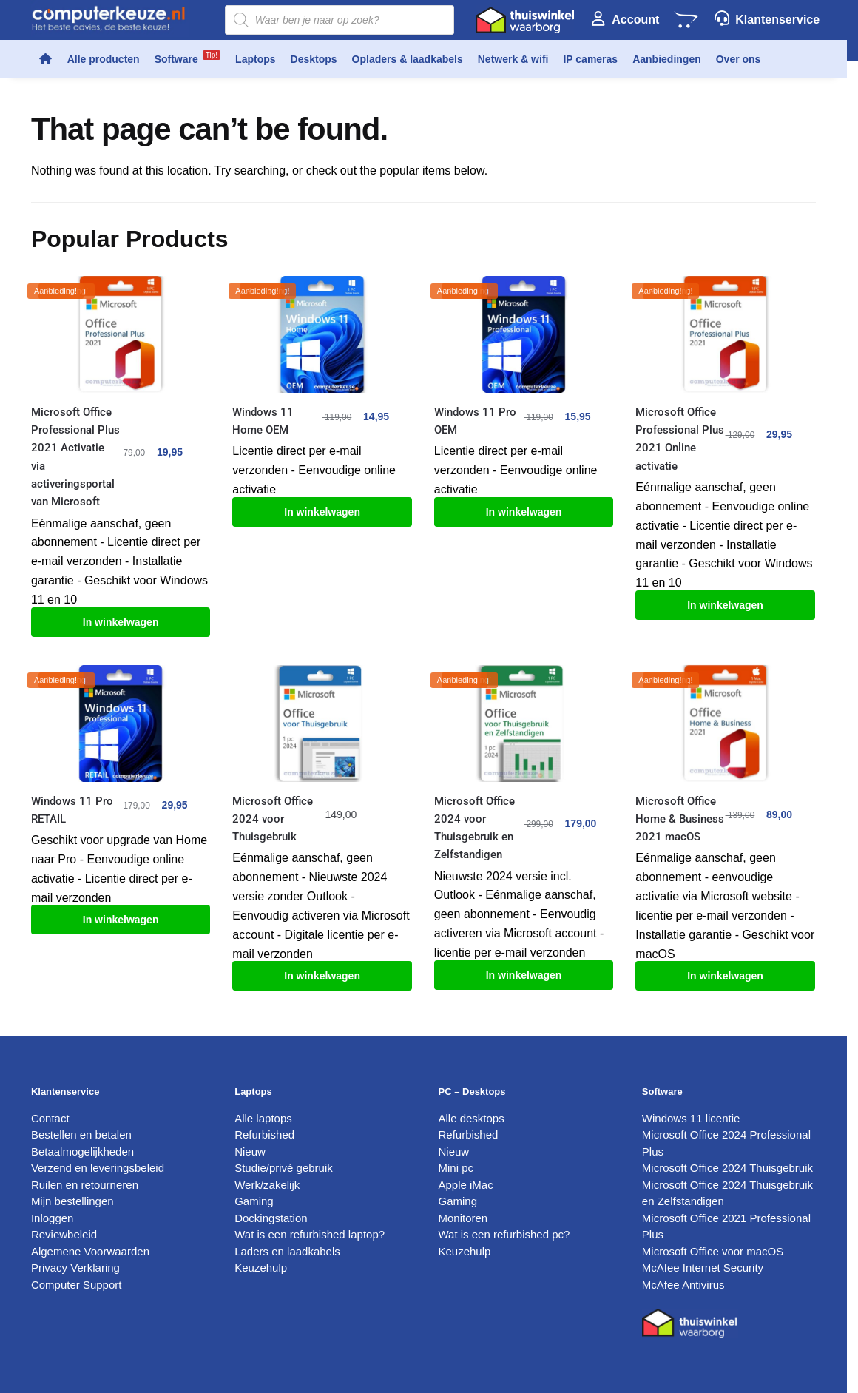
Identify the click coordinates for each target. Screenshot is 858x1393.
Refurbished (264, 1134)
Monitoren (463, 1218)
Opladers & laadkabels (407, 59)
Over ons (738, 59)
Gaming (254, 1201)
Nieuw (250, 1151)
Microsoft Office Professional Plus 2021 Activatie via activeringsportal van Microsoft (75, 456)
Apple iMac (466, 1184)
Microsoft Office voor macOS (712, 1251)
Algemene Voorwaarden (90, 1251)
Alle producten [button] (103, 59)
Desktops (314, 59)
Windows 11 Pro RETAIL (72, 810)
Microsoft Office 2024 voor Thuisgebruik (272, 819)
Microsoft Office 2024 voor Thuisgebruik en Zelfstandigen (474, 828)
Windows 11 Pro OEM (475, 420)
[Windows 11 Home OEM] (321, 334)
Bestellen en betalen (81, 1134)
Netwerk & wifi (513, 59)
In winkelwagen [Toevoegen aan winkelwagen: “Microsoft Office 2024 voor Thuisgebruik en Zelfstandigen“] (524, 975)
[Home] (45, 59)
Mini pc (456, 1167)
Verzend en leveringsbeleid (97, 1167)
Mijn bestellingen (72, 1201)
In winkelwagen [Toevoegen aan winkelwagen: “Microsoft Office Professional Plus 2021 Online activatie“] (725, 605)
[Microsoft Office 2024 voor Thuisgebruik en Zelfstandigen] (523, 723)
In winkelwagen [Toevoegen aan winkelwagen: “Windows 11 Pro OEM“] (524, 512)
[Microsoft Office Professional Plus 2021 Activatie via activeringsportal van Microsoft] (120, 334)
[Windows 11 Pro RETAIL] (120, 723)
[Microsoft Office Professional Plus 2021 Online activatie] (724, 334)
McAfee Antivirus (683, 1284)
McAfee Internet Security (702, 1267)
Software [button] (187, 57)
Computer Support (76, 1284)
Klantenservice (777, 19)
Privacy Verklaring (75, 1267)
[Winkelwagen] (685, 19)
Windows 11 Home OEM (263, 420)
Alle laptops (263, 1118)
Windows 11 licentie (691, 1118)
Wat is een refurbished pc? (504, 1234)
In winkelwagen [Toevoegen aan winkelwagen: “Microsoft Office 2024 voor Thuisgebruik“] (322, 976)
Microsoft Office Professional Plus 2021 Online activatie (679, 439)
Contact (50, 1118)
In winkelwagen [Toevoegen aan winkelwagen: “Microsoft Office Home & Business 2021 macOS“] (725, 976)
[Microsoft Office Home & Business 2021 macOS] (724, 723)
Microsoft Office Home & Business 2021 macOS (679, 819)
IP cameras (590, 59)
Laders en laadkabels (287, 1251)
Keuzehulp (260, 1267)
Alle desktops (471, 1118)
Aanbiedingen (666, 59)
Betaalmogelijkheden (82, 1151)
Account (635, 19)
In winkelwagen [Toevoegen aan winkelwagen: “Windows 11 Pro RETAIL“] (121, 919)
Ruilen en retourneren (84, 1184)
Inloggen (52, 1218)
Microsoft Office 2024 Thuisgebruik (727, 1167)
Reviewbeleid (64, 1234)
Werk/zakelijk (267, 1184)
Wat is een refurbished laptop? (309, 1234)
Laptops (255, 59)
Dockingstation (270, 1218)
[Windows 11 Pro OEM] (523, 334)
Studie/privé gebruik (283, 1167)
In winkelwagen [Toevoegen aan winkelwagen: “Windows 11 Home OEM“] (322, 512)
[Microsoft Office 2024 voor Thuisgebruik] (321, 723)
